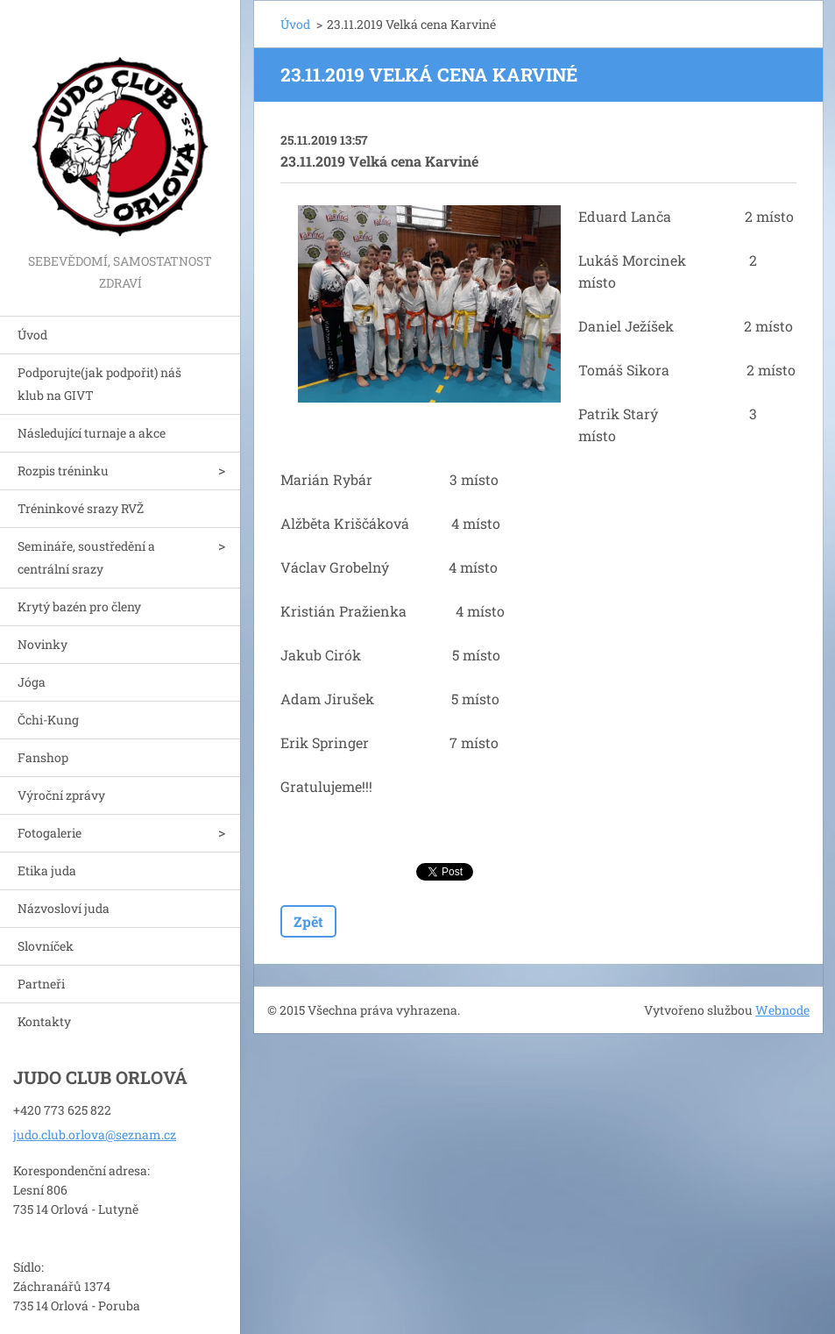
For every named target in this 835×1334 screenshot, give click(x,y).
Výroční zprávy (61, 795)
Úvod (32, 334)
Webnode (782, 1010)
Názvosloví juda (64, 908)
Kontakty (44, 1021)
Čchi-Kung (48, 719)
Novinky (42, 644)
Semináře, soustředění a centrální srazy (86, 557)
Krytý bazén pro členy (79, 606)
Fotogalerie (49, 832)
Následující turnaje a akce (92, 432)
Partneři (41, 983)
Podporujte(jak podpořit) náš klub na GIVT (99, 383)
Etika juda (47, 870)
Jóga (32, 682)
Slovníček (46, 946)
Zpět (308, 921)
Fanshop (43, 757)
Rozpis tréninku (63, 470)
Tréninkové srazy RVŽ (81, 508)
